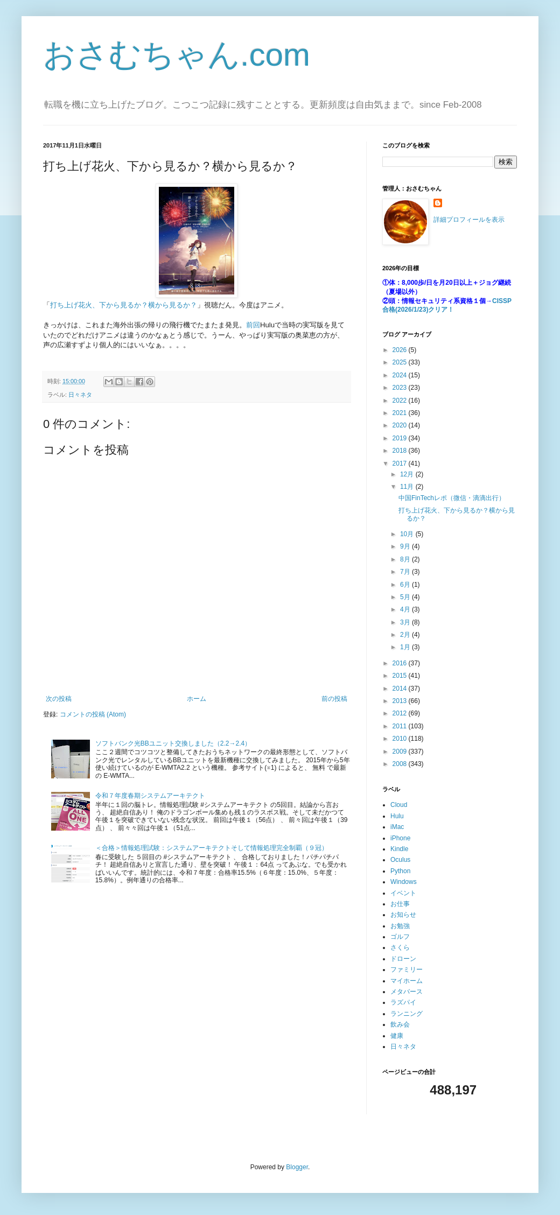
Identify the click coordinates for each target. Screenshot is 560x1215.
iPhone (400, 838)
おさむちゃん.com (176, 55)
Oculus (400, 859)
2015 (401, 675)
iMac (397, 827)
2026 (401, 350)
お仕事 (400, 904)
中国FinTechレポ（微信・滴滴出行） (451, 498)
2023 (401, 387)
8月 (406, 559)
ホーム (196, 699)
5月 (406, 597)
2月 (406, 634)
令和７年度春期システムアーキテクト (150, 795)
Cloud (398, 805)
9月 (406, 546)
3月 (406, 622)
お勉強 (400, 926)
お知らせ (403, 914)
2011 (401, 726)
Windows (403, 882)
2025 (401, 362)
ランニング (406, 1013)
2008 (401, 764)
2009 (401, 751)
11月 (408, 486)
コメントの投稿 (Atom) (93, 714)
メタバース (406, 991)
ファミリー (406, 969)
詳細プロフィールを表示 (469, 219)
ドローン (403, 959)
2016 (401, 663)
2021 (401, 413)
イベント (403, 893)
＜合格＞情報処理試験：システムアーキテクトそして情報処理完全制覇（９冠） (211, 848)
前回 (253, 325)
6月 (406, 584)
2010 (401, 738)
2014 (401, 688)
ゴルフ (400, 936)
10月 (408, 534)
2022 (401, 400)
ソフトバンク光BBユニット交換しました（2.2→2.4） (173, 743)
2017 (401, 463)
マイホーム (406, 981)
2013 (401, 701)
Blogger (297, 1167)
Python (400, 871)
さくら (400, 947)
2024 (401, 375)
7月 (406, 571)
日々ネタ (80, 394)
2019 (401, 438)
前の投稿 (334, 699)
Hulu (397, 816)
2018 (401, 450)
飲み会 (400, 1024)
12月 (408, 474)
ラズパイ (403, 1002)
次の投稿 (59, 699)
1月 (406, 647)
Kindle (399, 849)
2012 (401, 713)
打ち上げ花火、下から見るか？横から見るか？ (123, 305)
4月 (406, 609)
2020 (401, 425)
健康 (396, 1036)
